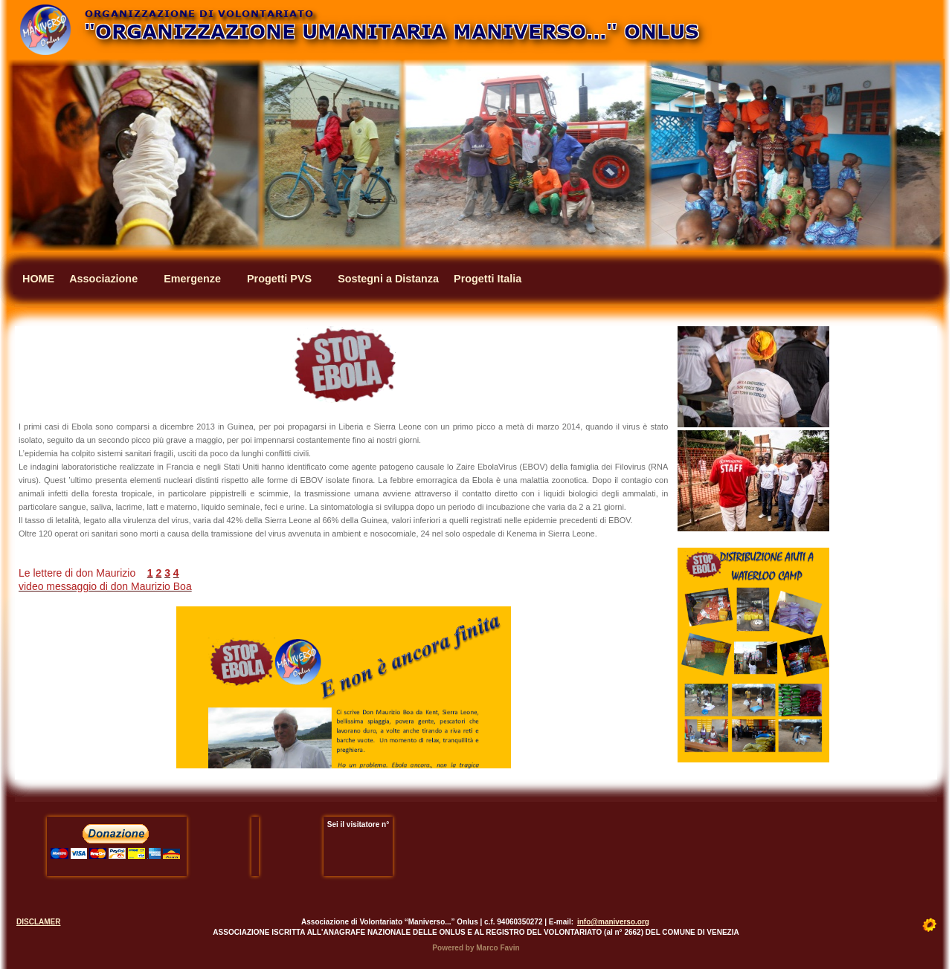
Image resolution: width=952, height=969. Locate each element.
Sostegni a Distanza (388, 279)
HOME (38, 279)
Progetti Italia (487, 279)
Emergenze (192, 279)
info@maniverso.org (613, 922)
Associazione (103, 279)
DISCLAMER (38, 922)
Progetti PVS (279, 279)
